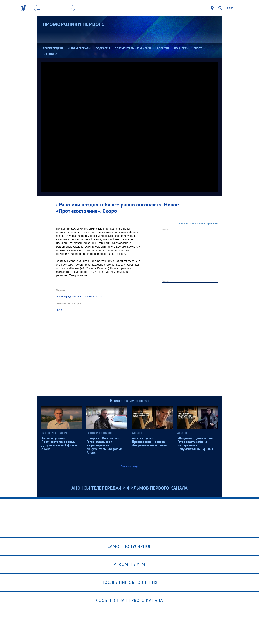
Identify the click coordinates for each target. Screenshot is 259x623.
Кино (59, 309)
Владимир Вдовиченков (69, 296)
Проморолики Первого (74, 24)
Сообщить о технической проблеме (198, 223)
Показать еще (129, 466)
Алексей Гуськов (93, 296)
